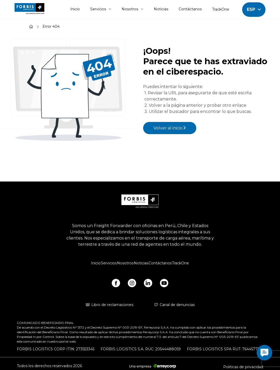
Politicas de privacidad (243, 367)
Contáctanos (190, 9)
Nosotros (132, 9)
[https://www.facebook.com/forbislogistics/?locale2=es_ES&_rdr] (116, 284)
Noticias (161, 9)
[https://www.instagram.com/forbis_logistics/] (132, 284)
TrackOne (220, 9)
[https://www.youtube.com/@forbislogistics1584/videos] (164, 284)
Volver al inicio (169, 128)
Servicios (100, 9)
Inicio (75, 9)
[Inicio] (31, 27)
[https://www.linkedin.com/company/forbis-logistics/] (148, 284)
